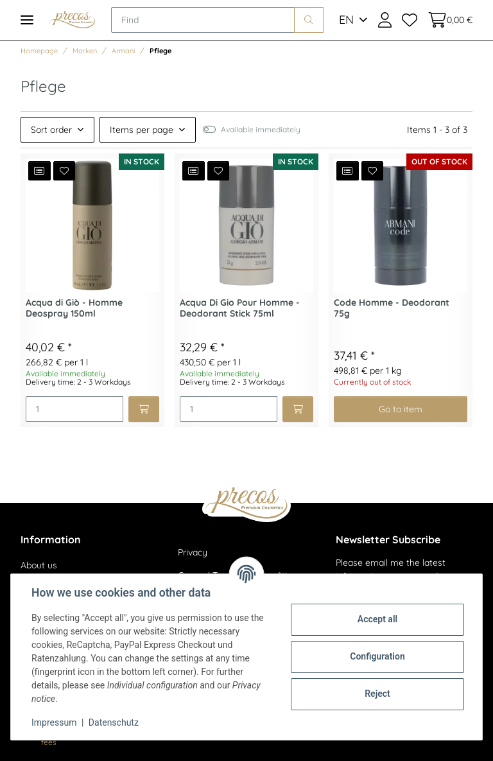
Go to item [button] (400, 409)
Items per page (141, 130)
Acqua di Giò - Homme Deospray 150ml (74, 308)
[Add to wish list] (64, 170)
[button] (385, 20)
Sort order (51, 130)
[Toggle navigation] (27, 20)
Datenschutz (114, 722)
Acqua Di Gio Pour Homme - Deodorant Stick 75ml (240, 308)
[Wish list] (409, 20)
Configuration (377, 656)
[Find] (203, 20)
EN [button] (346, 19)
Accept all (377, 619)
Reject (377, 693)
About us (39, 565)
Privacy (192, 552)
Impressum (53, 722)
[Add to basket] (143, 409)
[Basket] (447, 20)
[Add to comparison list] (39, 170)
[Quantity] (74, 409)
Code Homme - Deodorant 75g (391, 308)
